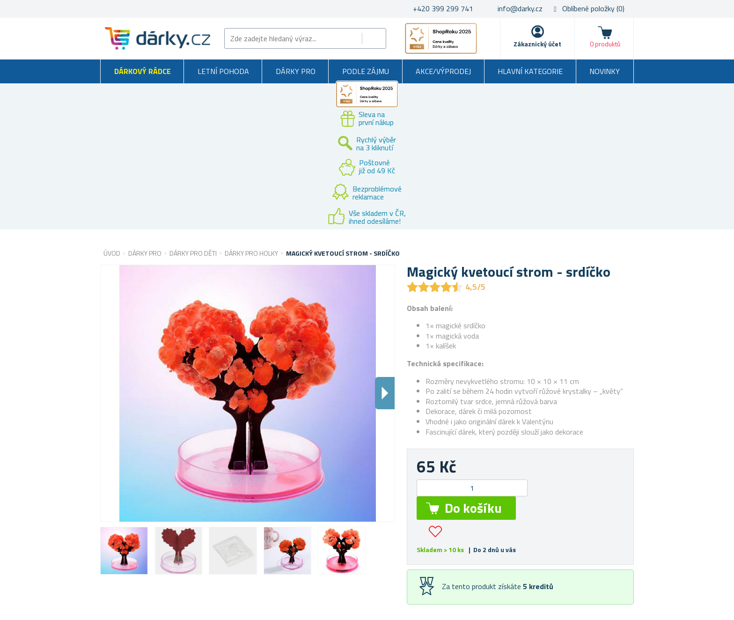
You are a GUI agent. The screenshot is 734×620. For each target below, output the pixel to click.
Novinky (604, 71)
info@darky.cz (520, 8)
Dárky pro (296, 71)
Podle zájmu (365, 71)
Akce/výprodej (443, 71)
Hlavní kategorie (530, 71)
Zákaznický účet (537, 44)
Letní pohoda (223, 71)
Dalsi (385, 393)
